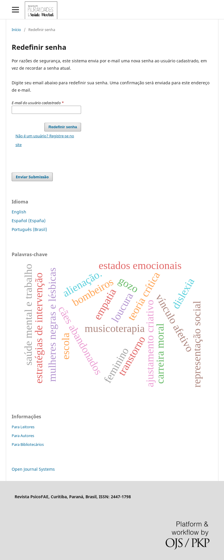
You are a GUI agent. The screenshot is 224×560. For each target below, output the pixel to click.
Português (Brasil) (29, 229)
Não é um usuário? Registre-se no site (44, 140)
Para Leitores (23, 426)
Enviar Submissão (32, 176)
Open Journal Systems (33, 469)
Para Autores (23, 435)
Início (16, 29)
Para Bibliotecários (28, 444)
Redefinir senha (62, 127)
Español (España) (29, 220)
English (19, 212)
